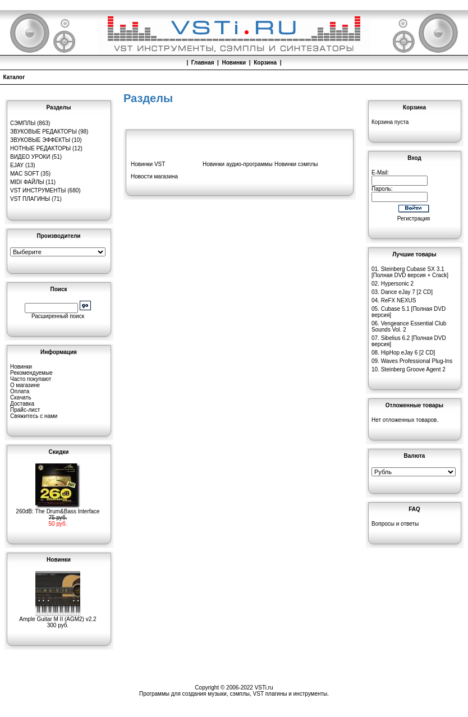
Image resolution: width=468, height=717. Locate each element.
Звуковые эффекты (40, 140)
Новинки (234, 62)
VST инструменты (38, 190)
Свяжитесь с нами (33, 416)
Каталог (14, 77)
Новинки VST (148, 164)
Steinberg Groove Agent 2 (413, 369)
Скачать (20, 397)
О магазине (25, 385)
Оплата (19, 391)
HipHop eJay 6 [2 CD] (408, 353)
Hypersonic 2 (397, 284)
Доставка (22, 404)
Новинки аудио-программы (238, 164)
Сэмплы (22, 123)
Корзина (265, 62)
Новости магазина (154, 176)
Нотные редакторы (40, 148)
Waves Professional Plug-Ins (416, 361)
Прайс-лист (25, 410)
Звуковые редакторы (43, 131)
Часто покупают (30, 379)
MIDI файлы (27, 182)
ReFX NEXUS (398, 300)
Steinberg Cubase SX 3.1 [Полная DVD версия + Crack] (409, 272)
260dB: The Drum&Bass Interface (57, 508)
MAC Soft (24, 174)
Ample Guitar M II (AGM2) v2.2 (57, 616)
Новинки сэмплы (296, 164)
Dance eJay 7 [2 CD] (407, 292)
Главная (202, 62)
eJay (17, 165)
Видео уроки (30, 157)
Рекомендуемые (31, 373)
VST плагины (30, 199)
